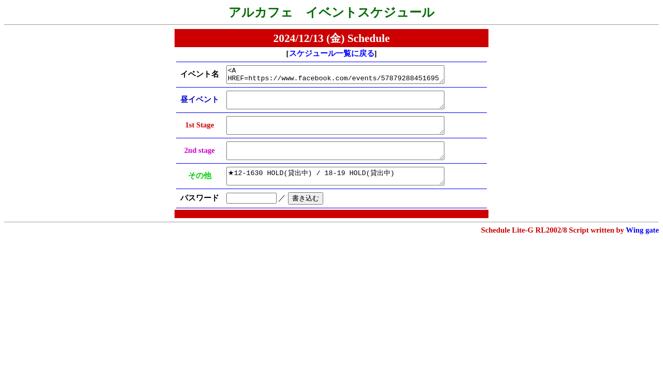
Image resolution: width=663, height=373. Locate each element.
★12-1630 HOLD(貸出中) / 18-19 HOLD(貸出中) (344, 190)
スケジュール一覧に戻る (331, 53)
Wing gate (642, 245)
